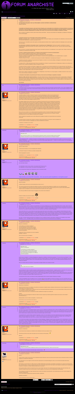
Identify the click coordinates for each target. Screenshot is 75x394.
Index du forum (5, 390)
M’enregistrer (67, 13)
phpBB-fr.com (39, 392)
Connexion (71, 13)
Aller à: (53, 384)
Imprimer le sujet (70, 11)
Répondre (4, 17)
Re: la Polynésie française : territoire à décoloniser (29, 84)
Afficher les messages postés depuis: (30, 379)
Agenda (58, 13)
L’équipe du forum (46, 390)
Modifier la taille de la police (72, 11)
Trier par (42, 379)
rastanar (21, 93)
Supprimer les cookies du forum (54, 390)
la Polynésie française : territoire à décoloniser (13, 16)
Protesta (21, 161)
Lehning (21, 353)
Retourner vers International (6, 384)
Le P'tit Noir (62, 13)
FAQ (55, 13)
